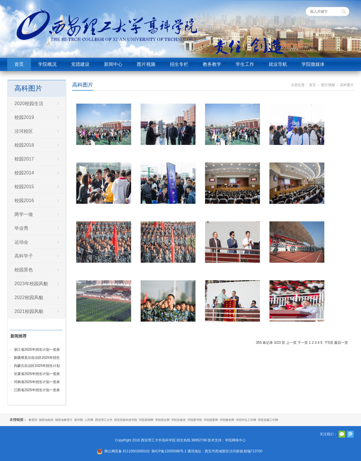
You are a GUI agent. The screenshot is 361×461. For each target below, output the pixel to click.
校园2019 (24, 117)
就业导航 (278, 64)
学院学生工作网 (246, 419)
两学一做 (23, 214)
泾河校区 (23, 131)
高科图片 (82, 85)
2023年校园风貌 (31, 283)
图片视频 (146, 64)
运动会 (21, 242)
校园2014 (24, 172)
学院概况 (47, 64)
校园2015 (24, 186)
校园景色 (23, 269)
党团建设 (80, 64)
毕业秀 (21, 228)
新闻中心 (113, 64)
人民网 (89, 419)
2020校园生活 (28, 103)
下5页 (328, 343)
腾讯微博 (350, 434)
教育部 (33, 419)
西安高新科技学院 (125, 419)
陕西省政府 (46, 419)
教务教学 (212, 64)
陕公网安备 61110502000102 (127, 451)
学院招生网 (162, 419)
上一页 (291, 343)
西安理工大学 (103, 419)
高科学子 (23, 255)
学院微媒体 (313, 64)
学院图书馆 (194, 419)
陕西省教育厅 (63, 419)
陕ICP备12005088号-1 (169, 451)
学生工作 (245, 64)
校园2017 (24, 158)
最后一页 (341, 343)
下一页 (302, 343)
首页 (19, 64)
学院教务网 (227, 419)
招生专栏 (179, 64)
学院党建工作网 (268, 419)
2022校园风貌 (28, 297)
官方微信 (341, 434)
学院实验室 (178, 419)
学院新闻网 (146, 419)
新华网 (78, 419)
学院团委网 (211, 419)
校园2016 (24, 200)
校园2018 (24, 145)
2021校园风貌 (28, 311)
